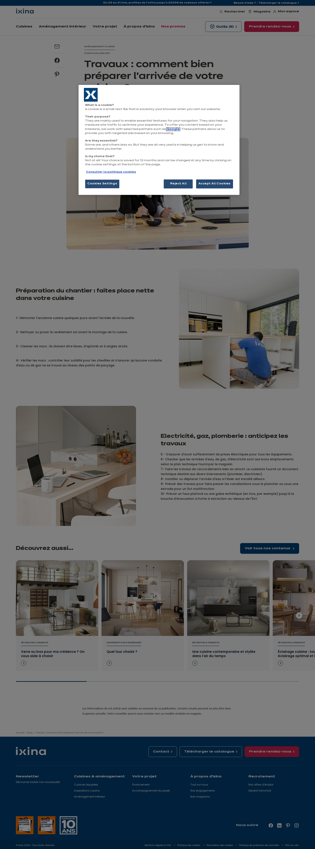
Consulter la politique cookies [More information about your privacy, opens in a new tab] (111, 172)
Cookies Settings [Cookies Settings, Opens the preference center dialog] (102, 183)
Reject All (178, 183)
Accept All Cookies (214, 183)
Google (173, 129)
